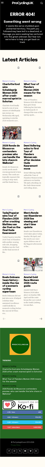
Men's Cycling (7, 210)
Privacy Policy (16, 445)
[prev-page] (4, 319)
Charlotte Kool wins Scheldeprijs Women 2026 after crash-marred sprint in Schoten (11, 93)
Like (39, 412)
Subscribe (37, 427)
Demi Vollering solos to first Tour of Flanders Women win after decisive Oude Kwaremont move (32, 157)
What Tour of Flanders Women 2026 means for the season (32, 90)
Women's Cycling (8, 81)
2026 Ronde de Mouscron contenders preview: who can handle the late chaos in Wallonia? (11, 154)
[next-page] (41, 319)
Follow (38, 417)
